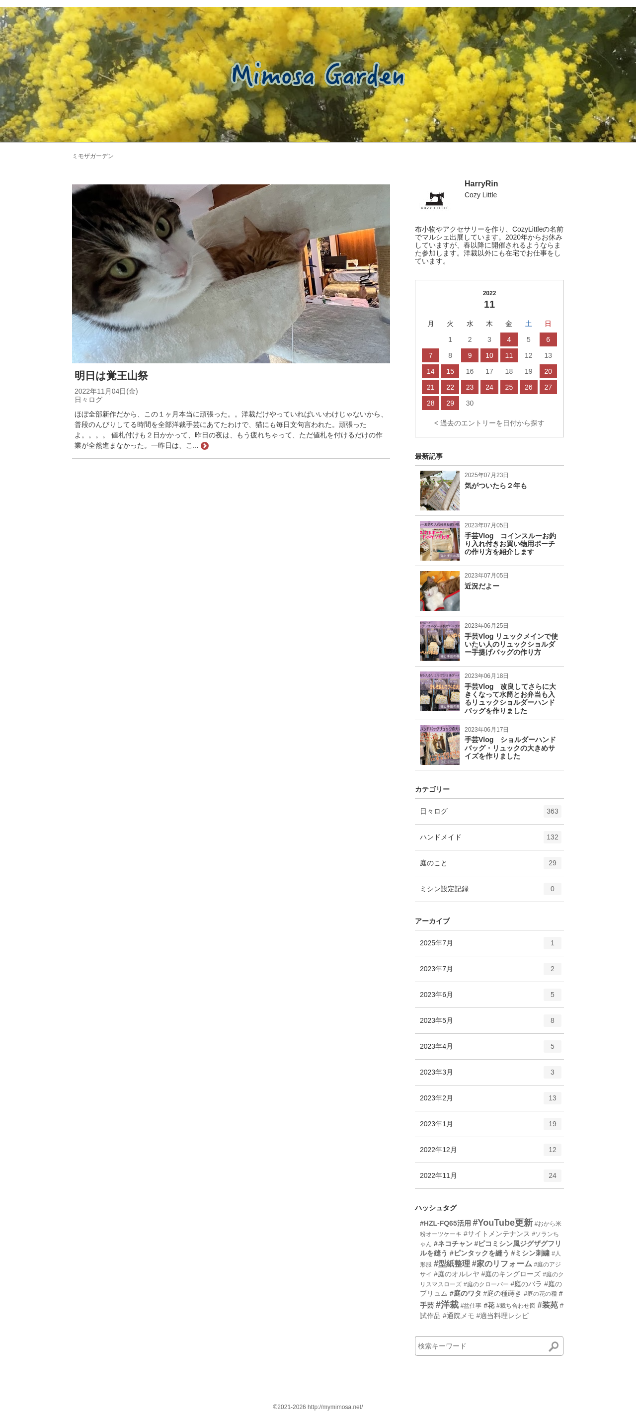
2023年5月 (490, 1023)
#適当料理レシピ (503, 1316)
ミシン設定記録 (490, 892)
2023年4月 (490, 1049)
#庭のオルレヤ (456, 1274)
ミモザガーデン (93, 156)
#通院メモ (459, 1316)
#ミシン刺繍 (530, 1253)
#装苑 (548, 1305)
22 (450, 387)
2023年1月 (490, 1127)
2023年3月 (490, 1075)
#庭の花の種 (540, 1293)
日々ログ (490, 814)
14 (431, 371)
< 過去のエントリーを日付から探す (489, 423)
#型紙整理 (452, 1263)
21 (431, 387)
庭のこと (490, 866)
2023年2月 (490, 1101)
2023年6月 (490, 998)
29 (450, 403)
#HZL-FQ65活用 (445, 1223)
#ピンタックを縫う (479, 1253)
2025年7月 (490, 946)
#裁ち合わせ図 (516, 1305)
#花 (488, 1305)
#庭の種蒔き (502, 1293)
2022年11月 (490, 1179)
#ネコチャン (453, 1244)
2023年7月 (490, 972)
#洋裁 (447, 1305)
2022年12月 (490, 1153)
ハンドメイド (490, 840)
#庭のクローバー (486, 1284)
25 (509, 387)
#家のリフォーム (502, 1263)
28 (431, 403)
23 (470, 387)
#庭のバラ (526, 1284)
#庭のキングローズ (511, 1274)
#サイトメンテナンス (497, 1234)
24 (489, 387)
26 (529, 387)
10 (489, 355)
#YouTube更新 (503, 1223)
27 (548, 387)
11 (509, 355)
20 (548, 371)
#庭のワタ (465, 1293)
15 (450, 371)
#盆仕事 (471, 1305)
